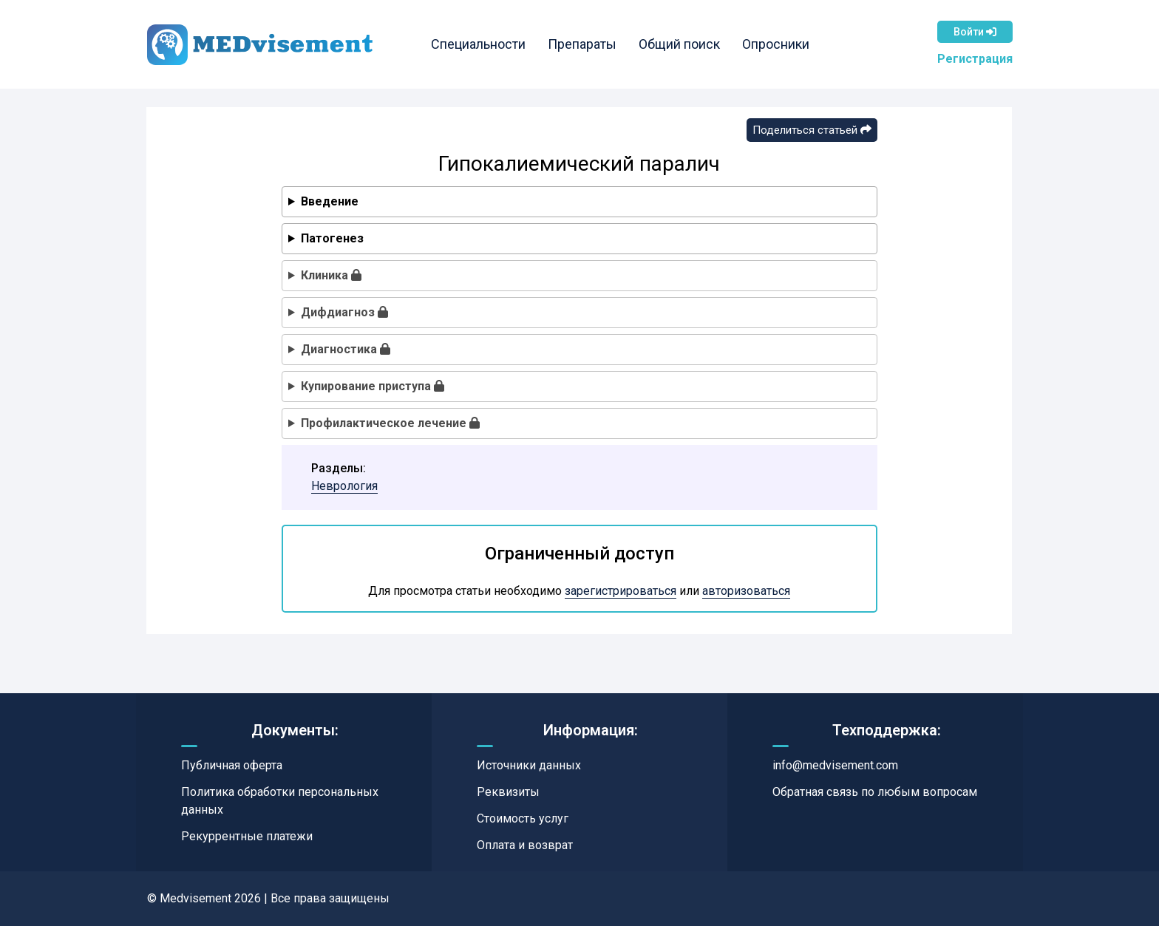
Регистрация (975, 59)
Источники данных (529, 765)
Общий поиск (679, 44)
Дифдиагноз (344, 312)
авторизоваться (746, 591)
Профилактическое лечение (390, 423)
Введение (329, 201)
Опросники (775, 44)
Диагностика (345, 349)
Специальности (478, 44)
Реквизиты (508, 792)
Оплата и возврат (525, 845)
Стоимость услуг (522, 818)
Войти (975, 32)
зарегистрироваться (620, 591)
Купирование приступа (372, 386)
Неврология (344, 486)
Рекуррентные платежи (247, 836)
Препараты (582, 44)
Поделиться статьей (811, 130)
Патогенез (332, 238)
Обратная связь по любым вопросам (874, 792)
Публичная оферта (231, 765)
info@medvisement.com (835, 765)
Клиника (331, 275)
